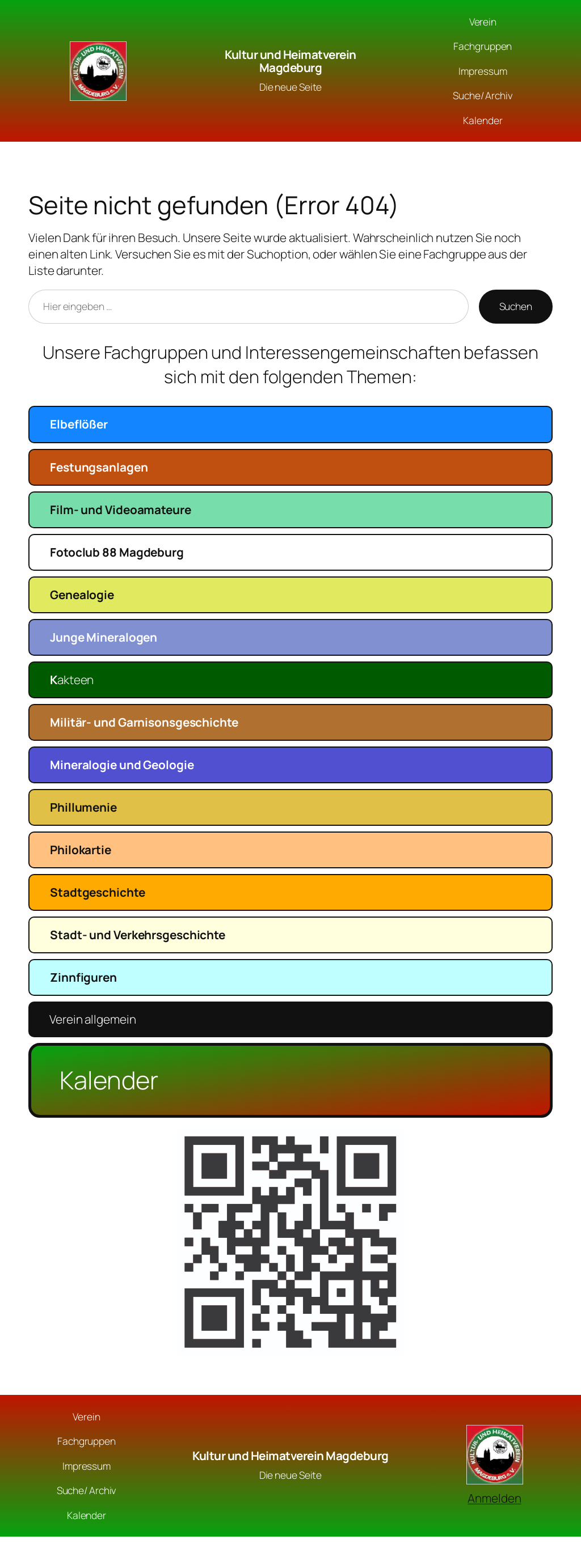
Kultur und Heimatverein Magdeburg (290, 60)
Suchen (515, 306)
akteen (72, 680)
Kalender (109, 1080)
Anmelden (494, 1498)
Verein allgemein (92, 1019)
